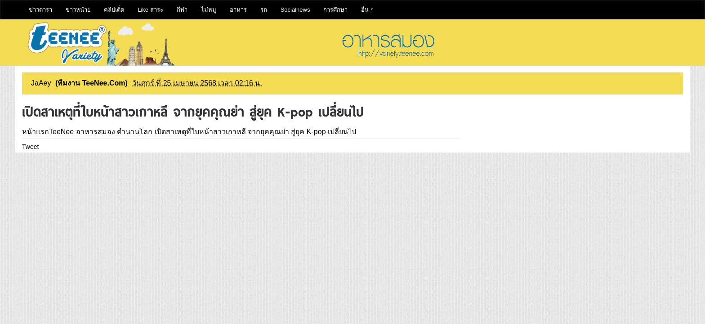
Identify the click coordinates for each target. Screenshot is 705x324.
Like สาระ (150, 9)
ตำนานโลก (134, 131)
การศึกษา (335, 9)
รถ (263, 9)
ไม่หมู (208, 9)
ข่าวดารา (40, 9)
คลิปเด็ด (114, 9)
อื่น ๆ (367, 9)
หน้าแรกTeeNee (48, 131)
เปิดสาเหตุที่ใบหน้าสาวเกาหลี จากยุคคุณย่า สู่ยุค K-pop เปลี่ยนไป (255, 131)
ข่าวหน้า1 (78, 9)
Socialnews (295, 9)
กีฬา (182, 9)
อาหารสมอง (95, 131)
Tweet (30, 146)
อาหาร (238, 9)
